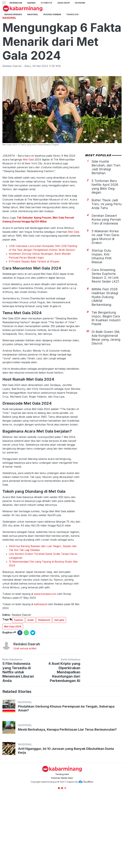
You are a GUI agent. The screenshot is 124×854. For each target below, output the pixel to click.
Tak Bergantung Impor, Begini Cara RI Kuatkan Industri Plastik (106, 363)
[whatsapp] (26, 677)
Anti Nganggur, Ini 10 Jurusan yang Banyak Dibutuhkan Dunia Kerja (66, 796)
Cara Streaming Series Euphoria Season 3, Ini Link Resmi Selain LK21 (105, 321)
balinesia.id (40, 649)
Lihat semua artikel (24, 693)
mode (30, 665)
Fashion (18, 665)
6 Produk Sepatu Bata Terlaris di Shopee (34, 306)
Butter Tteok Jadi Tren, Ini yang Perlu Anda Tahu (107, 249)
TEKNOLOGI (72, 14)
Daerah (31, 3)
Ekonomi (80, 3)
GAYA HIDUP (63, 3)
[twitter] (32, 677)
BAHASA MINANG (13, 14)
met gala (59, 665)
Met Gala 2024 (12, 671)
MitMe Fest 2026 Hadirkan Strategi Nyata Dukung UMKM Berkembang (105, 342)
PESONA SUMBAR (52, 14)
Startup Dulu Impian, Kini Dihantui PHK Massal (102, 301)
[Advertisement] (62, 36)
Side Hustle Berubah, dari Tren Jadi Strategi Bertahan (106, 212)
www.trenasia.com (45, 639)
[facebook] (19, 677)
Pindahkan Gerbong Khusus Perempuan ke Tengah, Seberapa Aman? (66, 753)
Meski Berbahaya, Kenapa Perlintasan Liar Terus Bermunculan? (67, 775)
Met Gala (29, 204)
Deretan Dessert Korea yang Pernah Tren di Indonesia (106, 264)
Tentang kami (62, 819)
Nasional (32, 14)
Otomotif (46, 3)
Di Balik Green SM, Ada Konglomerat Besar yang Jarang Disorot (106, 382)
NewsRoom (16, 3)
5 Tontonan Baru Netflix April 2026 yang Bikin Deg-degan (105, 232)
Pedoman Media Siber (62, 823)
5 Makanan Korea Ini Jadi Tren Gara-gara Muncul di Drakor (106, 282)
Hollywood (44, 665)
